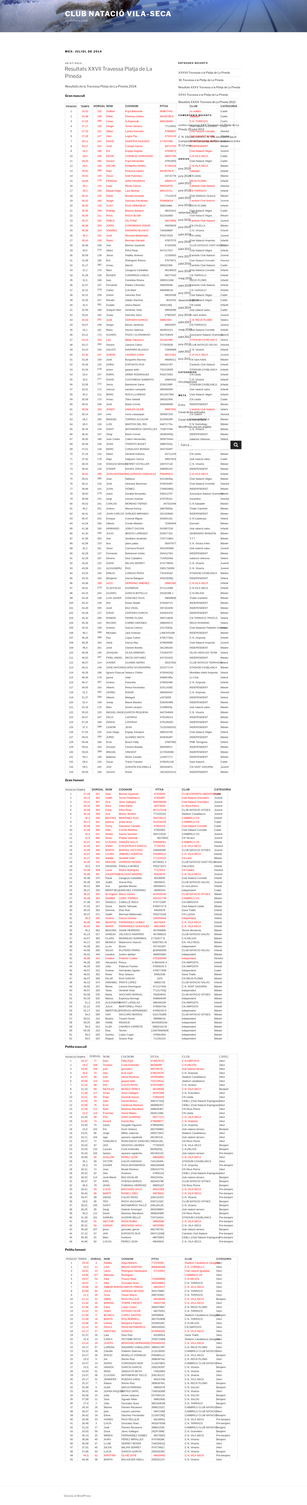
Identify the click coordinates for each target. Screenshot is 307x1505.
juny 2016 (184, 271)
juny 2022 (184, 205)
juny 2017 (184, 256)
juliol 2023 (184, 183)
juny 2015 (184, 293)
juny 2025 (184, 168)
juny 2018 (184, 241)
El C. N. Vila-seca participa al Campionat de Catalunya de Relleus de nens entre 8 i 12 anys (209, 141)
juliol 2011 (184, 351)
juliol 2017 (184, 249)
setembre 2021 (188, 212)
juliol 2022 (184, 197)
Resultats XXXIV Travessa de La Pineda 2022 (207, 102)
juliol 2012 (184, 336)
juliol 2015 (184, 285)
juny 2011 (184, 358)
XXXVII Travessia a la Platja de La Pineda (204, 72)
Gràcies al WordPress (77, 1495)
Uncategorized (187, 381)
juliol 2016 (184, 263)
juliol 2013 (184, 322)
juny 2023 (184, 190)
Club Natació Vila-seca (118, 13)
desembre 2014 (188, 300)
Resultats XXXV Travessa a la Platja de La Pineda (209, 87)
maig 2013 (185, 329)
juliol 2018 (184, 234)
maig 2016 (185, 278)
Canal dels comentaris (192, 419)
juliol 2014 (184, 307)
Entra (181, 404)
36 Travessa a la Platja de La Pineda (201, 80)
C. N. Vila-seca (187, 136)
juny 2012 (184, 344)
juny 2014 (184, 314)
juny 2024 (184, 176)
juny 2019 (184, 227)
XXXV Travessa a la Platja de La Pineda (203, 94)
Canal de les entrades (191, 412)
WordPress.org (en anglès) (194, 426)
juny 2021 (184, 219)
